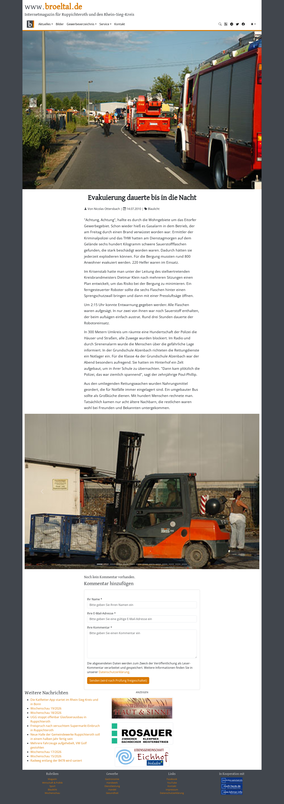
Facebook (172, 779)
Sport (52, 786)
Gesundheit (112, 793)
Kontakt (119, 24)
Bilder (60, 24)
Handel (112, 789)
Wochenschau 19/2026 (45, 708)
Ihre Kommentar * (99, 627)
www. (53, 7)
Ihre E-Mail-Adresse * (101, 613)
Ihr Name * (94, 599)
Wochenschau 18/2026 (45, 713)
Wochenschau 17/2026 (45, 752)
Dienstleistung (112, 786)
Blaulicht (52, 789)
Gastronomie (112, 779)
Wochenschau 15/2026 (45, 756)
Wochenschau (52, 793)
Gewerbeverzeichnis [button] (80, 24)
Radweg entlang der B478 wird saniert (56, 761)
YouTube (172, 782)
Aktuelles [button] (44, 24)
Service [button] (104, 24)
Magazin (52, 779)
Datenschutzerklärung (114, 672)
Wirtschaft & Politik (52, 782)
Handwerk (112, 782)
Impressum (172, 789)
